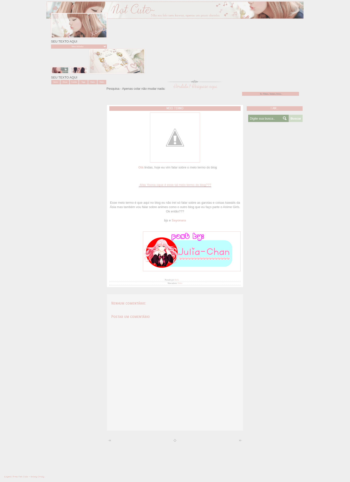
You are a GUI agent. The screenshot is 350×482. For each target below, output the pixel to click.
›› (240, 440)
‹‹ (110, 440)
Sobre (180, 283)
